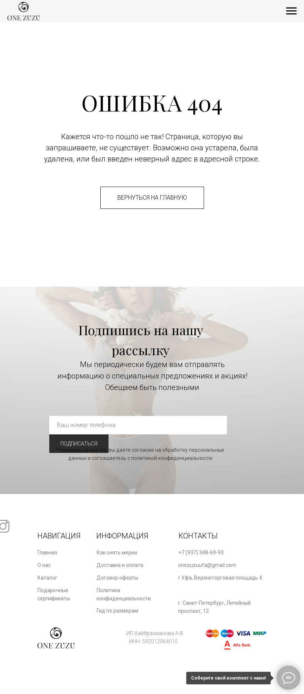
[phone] (138, 425)
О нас (44, 565)
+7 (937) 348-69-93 (201, 552)
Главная (47, 552)
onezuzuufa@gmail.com (207, 565)
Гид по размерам (117, 611)
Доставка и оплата (120, 565)
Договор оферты (117, 578)
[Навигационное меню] (291, 11)
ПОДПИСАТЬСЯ (78, 444)
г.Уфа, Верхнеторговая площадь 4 (220, 578)
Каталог (47, 578)
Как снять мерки (117, 552)
